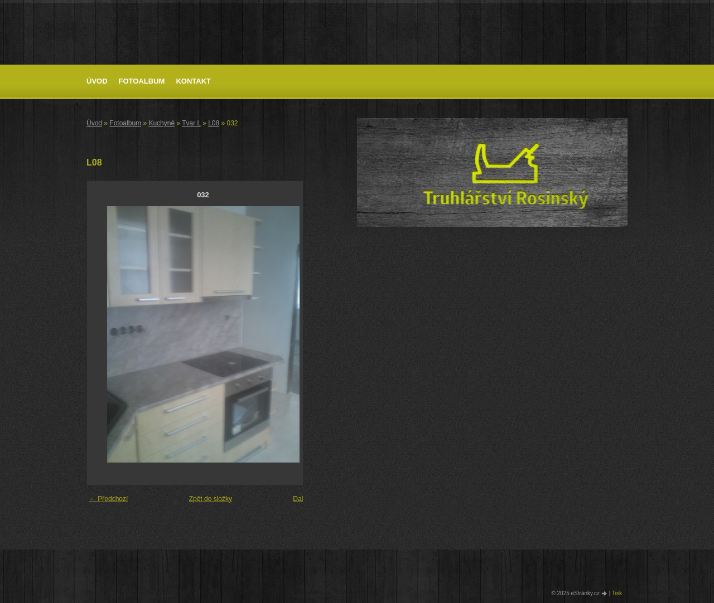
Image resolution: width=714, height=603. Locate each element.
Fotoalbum (142, 81)
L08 (213, 123)
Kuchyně (161, 123)
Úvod (97, 81)
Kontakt (193, 81)
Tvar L (191, 123)
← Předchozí (108, 499)
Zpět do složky (210, 499)
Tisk (617, 593)
